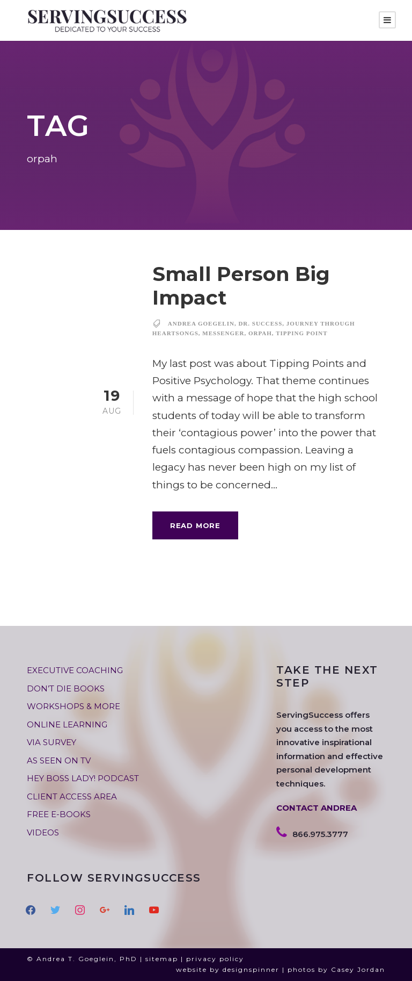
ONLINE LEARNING (67, 724)
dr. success (260, 323)
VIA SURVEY (51, 742)
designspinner (251, 969)
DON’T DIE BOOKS (66, 688)
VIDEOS (43, 832)
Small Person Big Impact (241, 285)
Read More (195, 525)
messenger (223, 333)
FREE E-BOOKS (59, 814)
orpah (260, 333)
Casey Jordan (358, 969)
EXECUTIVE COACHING (75, 670)
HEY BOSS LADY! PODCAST (83, 778)
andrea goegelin (201, 323)
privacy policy (215, 959)
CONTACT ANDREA (316, 808)
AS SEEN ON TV (59, 760)
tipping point (301, 333)
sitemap (161, 959)
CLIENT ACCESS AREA (72, 796)
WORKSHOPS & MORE (73, 706)
